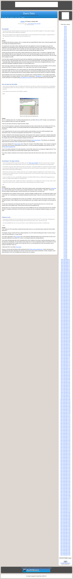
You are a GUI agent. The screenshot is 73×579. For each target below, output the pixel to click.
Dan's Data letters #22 (65, 289)
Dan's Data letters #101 (65, 400)
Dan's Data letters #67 (65, 352)
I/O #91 (65, 153)
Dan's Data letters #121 (65, 429)
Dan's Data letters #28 (65, 297)
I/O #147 (65, 234)
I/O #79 (65, 136)
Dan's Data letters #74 (65, 362)
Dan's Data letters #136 (65, 450)
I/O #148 (65, 235)
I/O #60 (65, 109)
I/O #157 (65, 248)
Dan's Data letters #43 (65, 318)
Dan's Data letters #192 (65, 529)
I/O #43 (65, 85)
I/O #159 (65, 250)
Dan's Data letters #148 (65, 467)
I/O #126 (65, 204)
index (8, 17)
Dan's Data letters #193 (65, 530)
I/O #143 (65, 228)
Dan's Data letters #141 (65, 457)
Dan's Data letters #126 (65, 436)
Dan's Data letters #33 (65, 304)
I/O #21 (65, 54)
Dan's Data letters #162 (65, 486)
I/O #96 (65, 160)
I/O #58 (65, 106)
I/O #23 (65, 57)
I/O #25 (65, 60)
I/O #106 (65, 174)
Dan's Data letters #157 (65, 479)
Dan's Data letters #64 (65, 348)
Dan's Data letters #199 (65, 539)
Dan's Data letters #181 (65, 513)
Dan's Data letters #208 (65, 552)
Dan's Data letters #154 (65, 475)
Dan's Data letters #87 (65, 381)
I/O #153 (65, 242)
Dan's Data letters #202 (65, 543)
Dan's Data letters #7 (65, 267)
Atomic (23, 21)
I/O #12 (65, 41)
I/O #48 (65, 92)
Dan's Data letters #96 (65, 393)
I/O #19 (65, 51)
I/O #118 (65, 193)
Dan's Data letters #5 (65, 265)
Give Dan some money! (65, 563)
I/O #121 (65, 197)
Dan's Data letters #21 (65, 287)
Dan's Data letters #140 (65, 455)
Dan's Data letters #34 (65, 306)
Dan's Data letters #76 (65, 365)
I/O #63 (65, 113)
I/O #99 (65, 164)
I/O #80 (65, 137)
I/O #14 (65, 44)
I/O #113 (65, 185)
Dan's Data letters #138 (65, 453)
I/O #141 (65, 225)
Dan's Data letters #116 (65, 421)
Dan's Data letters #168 (65, 495)
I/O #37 (65, 77)
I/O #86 (65, 146)
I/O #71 (65, 125)
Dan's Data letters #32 (65, 303)
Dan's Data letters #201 (65, 542)
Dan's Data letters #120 (65, 427)
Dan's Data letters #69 (65, 355)
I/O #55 (65, 102)
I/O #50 (65, 95)
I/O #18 (65, 50)
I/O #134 (65, 215)
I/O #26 (65, 61)
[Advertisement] (36, 4)
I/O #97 (65, 161)
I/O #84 (65, 143)
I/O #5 (65, 31)
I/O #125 (65, 202)
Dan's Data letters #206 (65, 549)
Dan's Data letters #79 (65, 369)
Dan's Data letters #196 (65, 535)
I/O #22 (65, 55)
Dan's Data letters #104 (65, 405)
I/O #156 (65, 246)
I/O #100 (65, 166)
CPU (38, 119)
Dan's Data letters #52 (65, 331)
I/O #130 (65, 210)
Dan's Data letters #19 (65, 284)
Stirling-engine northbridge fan (36, 249)
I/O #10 (65, 39)
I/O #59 (65, 108)
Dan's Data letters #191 (65, 527)
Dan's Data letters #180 (65, 512)
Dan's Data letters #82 (65, 373)
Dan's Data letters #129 (65, 440)
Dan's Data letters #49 (65, 327)
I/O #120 (65, 195)
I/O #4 (65, 30)
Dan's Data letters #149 (65, 468)
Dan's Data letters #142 (65, 458)
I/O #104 (65, 171)
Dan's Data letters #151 (65, 471)
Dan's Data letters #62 (65, 345)
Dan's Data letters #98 (65, 396)
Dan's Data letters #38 (65, 311)
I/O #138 (65, 221)
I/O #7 (65, 34)
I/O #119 (65, 194)
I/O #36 (65, 75)
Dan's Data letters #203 (65, 544)
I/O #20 (65, 53)
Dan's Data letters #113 (65, 417)
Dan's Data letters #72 (65, 359)
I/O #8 (65, 36)
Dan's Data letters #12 (65, 275)
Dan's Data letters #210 (65, 554)
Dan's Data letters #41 (65, 315)
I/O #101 (65, 167)
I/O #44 (65, 87)
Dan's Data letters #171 (65, 499)
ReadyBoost (38, 76)
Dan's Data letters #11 (65, 273)
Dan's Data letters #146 (65, 464)
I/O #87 (65, 147)
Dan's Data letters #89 (65, 383)
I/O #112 (65, 184)
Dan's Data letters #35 (65, 307)
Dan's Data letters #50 (65, 328)
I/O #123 (65, 200)
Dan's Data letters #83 (65, 375)
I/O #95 (65, 159)
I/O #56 (65, 104)
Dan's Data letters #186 (65, 520)
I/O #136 (65, 218)
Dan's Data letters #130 (65, 441)
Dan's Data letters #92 (65, 388)
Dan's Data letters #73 (65, 361)
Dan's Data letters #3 (65, 262)
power (32, 140)
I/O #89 (65, 150)
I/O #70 (65, 123)
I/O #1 (65, 26)
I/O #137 (65, 219)
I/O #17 (65, 48)
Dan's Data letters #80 (65, 371)
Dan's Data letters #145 (65, 462)
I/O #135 (65, 217)
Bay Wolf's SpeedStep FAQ (9, 146)
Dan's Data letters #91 (65, 386)
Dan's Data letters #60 (65, 342)
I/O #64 (65, 115)
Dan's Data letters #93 (65, 389)
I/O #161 (65, 253)
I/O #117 (65, 191)
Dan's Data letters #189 (65, 525)
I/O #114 (65, 187)
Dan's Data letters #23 (65, 290)
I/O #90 (65, 152)
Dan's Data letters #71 (65, 358)
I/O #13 (65, 43)
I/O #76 (65, 132)
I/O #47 (65, 91)
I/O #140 (65, 224)
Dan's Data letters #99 (65, 397)
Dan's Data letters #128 (65, 438)
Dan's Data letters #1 (65, 259)
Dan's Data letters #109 (65, 412)
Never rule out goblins (33, 162)
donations (22, 17)
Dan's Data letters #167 (65, 494)
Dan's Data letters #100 (65, 399)
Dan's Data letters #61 (65, 344)
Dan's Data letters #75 (65, 364)
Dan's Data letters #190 (65, 526)
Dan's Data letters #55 (65, 335)
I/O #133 (65, 214)
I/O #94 (65, 157)
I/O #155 (65, 245)
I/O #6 (65, 33)
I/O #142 (65, 226)
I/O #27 (65, 63)
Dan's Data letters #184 (65, 518)
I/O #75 (65, 130)
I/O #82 (65, 140)
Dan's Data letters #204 (65, 546)
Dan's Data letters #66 (65, 351)
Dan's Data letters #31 (65, 301)
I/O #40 (65, 81)
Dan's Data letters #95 (65, 392)
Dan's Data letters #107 (65, 409)
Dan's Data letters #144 (65, 461)
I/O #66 (65, 118)
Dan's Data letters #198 (65, 537)
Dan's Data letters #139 (65, 454)
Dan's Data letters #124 (65, 433)
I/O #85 (65, 145)
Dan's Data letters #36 (65, 308)
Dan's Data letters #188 (65, 523)
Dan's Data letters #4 (65, 263)
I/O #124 (65, 201)
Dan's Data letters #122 (65, 430)
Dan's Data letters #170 (65, 498)
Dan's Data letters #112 (65, 416)
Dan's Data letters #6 (65, 266)
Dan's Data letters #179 (65, 511)
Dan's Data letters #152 (65, 472)
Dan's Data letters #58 (65, 340)
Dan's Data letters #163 (65, 488)
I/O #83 (65, 142)
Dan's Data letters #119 (65, 426)
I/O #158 (65, 249)
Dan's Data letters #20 (65, 286)
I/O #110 (65, 181)
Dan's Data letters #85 (65, 378)
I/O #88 (65, 149)
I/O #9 (65, 37)
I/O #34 (65, 72)
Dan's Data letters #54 (65, 334)
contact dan (12, 17)
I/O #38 (65, 78)
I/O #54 (65, 101)
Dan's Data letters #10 (65, 272)
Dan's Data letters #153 (65, 474)
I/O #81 (65, 139)
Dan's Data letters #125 (65, 434)
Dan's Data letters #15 (65, 279)
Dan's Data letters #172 (65, 501)
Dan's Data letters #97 (65, 395)
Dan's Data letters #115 (65, 420)
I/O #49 (65, 94)
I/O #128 (65, 207)
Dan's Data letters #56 (65, 337)
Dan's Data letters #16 (65, 280)
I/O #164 (65, 258)
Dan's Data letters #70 (65, 356)
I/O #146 (65, 232)
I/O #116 (65, 190)
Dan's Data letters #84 (65, 376)
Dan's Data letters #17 (65, 282)
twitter (19, 17)
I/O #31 (65, 68)
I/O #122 (65, 198)
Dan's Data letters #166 (65, 492)
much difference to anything (26, 77)
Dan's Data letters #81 (65, 372)
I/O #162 (65, 255)
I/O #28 (65, 64)
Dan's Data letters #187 (65, 522)
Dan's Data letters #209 (65, 553)
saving (35, 140)
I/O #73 (65, 128)
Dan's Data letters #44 (65, 320)
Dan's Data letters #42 (65, 317)
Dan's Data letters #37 (65, 310)
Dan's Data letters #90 (65, 385)
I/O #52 (65, 98)
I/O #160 (65, 252)
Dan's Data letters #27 (65, 296)
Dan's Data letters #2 (65, 260)
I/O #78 (65, 135)
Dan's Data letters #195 (65, 533)
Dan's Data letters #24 (65, 291)
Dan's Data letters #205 (65, 547)
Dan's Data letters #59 (65, 341)
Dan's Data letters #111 (65, 414)
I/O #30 (65, 67)
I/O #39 (65, 79)
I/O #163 (65, 256)
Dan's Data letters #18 (65, 283)
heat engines (17, 236)
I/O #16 (65, 47)
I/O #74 (65, 129)
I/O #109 (65, 178)
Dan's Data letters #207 (65, 550)
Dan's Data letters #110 (65, 413)
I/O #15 (65, 46)
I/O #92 (65, 154)
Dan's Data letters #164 (65, 489)
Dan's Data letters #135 (65, 448)
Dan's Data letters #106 (65, 407)
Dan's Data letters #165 (65, 491)
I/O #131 (65, 211)
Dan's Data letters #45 (65, 321)
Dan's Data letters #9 (65, 270)
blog (5, 17)
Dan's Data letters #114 (65, 419)
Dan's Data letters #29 (65, 299)
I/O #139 (65, 222)
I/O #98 (65, 163)
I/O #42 (65, 84)
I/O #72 (65, 126)
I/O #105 (65, 173)
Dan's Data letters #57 (65, 338)
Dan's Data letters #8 (65, 269)
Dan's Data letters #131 (65, 443)
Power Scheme (17, 143)
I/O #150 (65, 238)
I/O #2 (65, 27)
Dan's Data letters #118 (65, 424)
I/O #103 (65, 170)
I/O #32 (65, 70)
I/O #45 (65, 88)
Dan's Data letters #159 (65, 482)
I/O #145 (65, 231)
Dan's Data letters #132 (65, 444)
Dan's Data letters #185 (65, 519)
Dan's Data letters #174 (65, 503)
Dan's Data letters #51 (65, 330)
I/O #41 (65, 82)
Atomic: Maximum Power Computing (34, 23)
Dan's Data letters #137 (65, 451)
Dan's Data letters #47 (65, 324)
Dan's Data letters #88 (65, 382)
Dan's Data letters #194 (65, 532)
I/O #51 (65, 96)
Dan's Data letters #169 (65, 496)
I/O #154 (65, 243)
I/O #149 (65, 236)
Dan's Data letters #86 (65, 379)
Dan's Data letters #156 (65, 478)
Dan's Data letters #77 (65, 366)
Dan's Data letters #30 (65, 300)
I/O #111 (65, 183)
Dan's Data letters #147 (65, 465)
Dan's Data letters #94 (65, 390)
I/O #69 (65, 122)
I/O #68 (65, 120)
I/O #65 (65, 116)
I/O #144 (65, 229)
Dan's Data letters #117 (65, 423)
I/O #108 (65, 177)
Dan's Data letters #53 (65, 332)
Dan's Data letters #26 (65, 294)
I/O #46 (65, 89)
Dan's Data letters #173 (65, 502)
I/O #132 (65, 212)
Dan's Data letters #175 (65, 505)
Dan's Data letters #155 (65, 477)
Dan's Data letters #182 (65, 515)
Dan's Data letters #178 (65, 509)
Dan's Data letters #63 (65, 347)
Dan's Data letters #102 (65, 402)
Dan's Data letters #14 (65, 277)
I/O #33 (65, 71)
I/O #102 (65, 169)
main (3, 17)
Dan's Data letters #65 (65, 349)
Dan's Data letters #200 (65, 540)
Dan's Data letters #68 (65, 354)
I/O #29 (65, 65)
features (39, 140)
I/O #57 (65, 105)
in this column (18, 246)
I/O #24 (65, 58)
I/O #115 (65, 188)
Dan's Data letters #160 (65, 484)
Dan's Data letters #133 (65, 446)
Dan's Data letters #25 (65, 293)
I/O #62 (65, 112)
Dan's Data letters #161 (65, 485)
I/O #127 (65, 205)
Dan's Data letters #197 (65, 536)
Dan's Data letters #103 (65, 403)
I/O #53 (65, 99)
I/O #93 (65, 156)
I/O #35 (65, 74)
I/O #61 (65, 111)
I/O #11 (65, 40)
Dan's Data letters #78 (65, 368)
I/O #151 (65, 239)
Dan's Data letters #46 (65, 323)
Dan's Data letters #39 (65, 313)
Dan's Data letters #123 (65, 431)
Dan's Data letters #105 (65, 406)
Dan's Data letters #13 (65, 276)
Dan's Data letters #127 (65, 437)
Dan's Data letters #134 (65, 447)
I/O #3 (65, 29)
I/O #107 (65, 176)
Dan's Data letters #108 (65, 410)
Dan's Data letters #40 (65, 314)
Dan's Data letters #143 (65, 460)
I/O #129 (65, 208)
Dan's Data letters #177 (65, 508)
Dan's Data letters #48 (65, 325)
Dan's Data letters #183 (65, 516)
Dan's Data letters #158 (65, 481)
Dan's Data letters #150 (65, 470)
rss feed (16, 17)
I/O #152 (65, 241)
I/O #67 (65, 119)
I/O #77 (65, 133)
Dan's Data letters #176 (65, 506)
